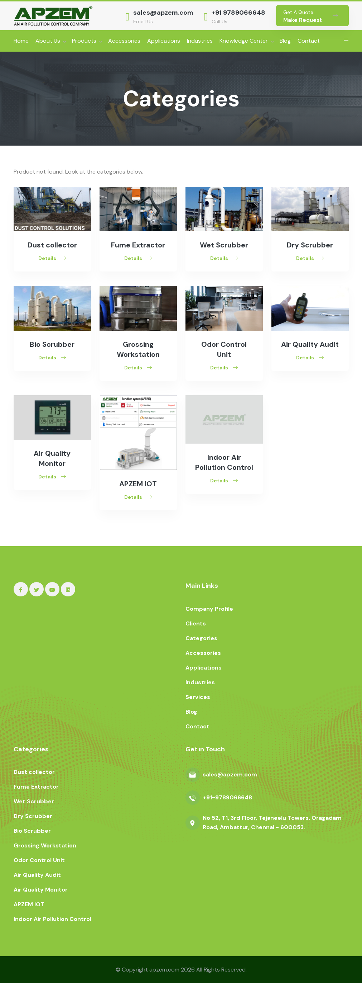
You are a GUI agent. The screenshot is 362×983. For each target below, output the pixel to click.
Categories (201, 638)
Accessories (124, 40)
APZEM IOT (138, 483)
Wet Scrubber (224, 245)
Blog (285, 40)
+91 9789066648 (238, 12)
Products (84, 40)
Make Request (302, 20)
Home (21, 40)
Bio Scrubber (52, 344)
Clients (195, 623)
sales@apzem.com (163, 12)
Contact (309, 40)
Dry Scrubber (310, 245)
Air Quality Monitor (41, 889)
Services (197, 697)
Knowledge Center (243, 40)
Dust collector (52, 245)
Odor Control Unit (39, 860)
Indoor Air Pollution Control (52, 919)
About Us (47, 40)
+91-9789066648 (227, 797)
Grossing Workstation (45, 845)
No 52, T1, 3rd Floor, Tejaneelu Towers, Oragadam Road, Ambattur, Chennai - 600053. (272, 822)
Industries (200, 40)
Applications (163, 40)
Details (52, 258)
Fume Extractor (138, 245)
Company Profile (209, 609)
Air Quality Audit (310, 344)
